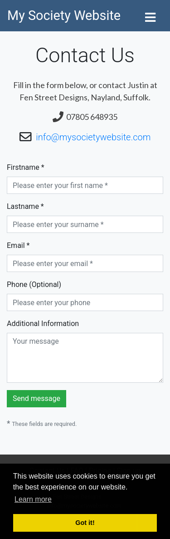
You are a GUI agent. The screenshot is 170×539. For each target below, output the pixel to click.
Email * (18, 245)
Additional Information (43, 323)
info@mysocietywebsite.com (93, 137)
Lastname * (25, 206)
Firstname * (25, 167)
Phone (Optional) (34, 284)
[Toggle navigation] (150, 16)
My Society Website (64, 15)
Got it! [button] (84, 522)
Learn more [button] (33, 499)
